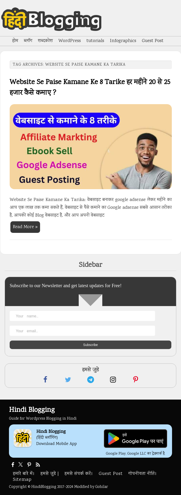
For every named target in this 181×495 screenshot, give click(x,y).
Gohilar (101, 487)
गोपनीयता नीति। (142, 473)
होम (15, 41)
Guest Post (153, 41)
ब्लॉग (28, 41)
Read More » (25, 227)
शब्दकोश (45, 41)
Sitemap (22, 479)
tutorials (95, 41)
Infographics (123, 41)
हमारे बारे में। (24, 473)
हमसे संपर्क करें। (79, 473)
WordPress (69, 41)
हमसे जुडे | (50, 473)
